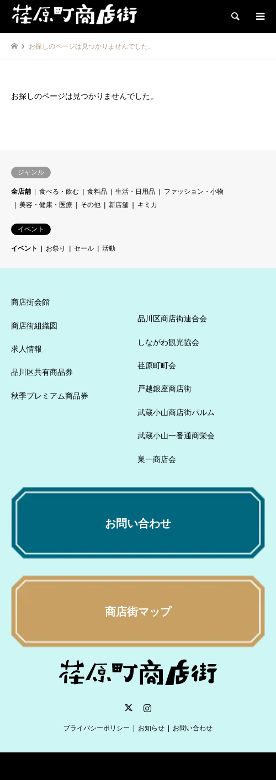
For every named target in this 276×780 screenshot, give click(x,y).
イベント (24, 248)
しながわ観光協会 (168, 342)
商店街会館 (30, 302)
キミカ (147, 205)
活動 (108, 248)
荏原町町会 (156, 365)
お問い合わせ (193, 728)
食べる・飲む (59, 191)
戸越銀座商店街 (164, 388)
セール (84, 248)
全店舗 (21, 191)
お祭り (56, 248)
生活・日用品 (135, 191)
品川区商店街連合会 (172, 318)
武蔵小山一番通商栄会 (176, 435)
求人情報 (26, 348)
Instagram (147, 708)
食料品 (97, 191)
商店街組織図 (34, 325)
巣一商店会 (156, 459)
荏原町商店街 (114, 766)
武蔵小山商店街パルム (176, 412)
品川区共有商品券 (42, 372)
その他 (90, 205)
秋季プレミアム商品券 (49, 395)
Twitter (128, 708)
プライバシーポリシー (96, 728)
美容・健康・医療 (45, 205)
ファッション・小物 (194, 191)
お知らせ (151, 728)
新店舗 (119, 205)
